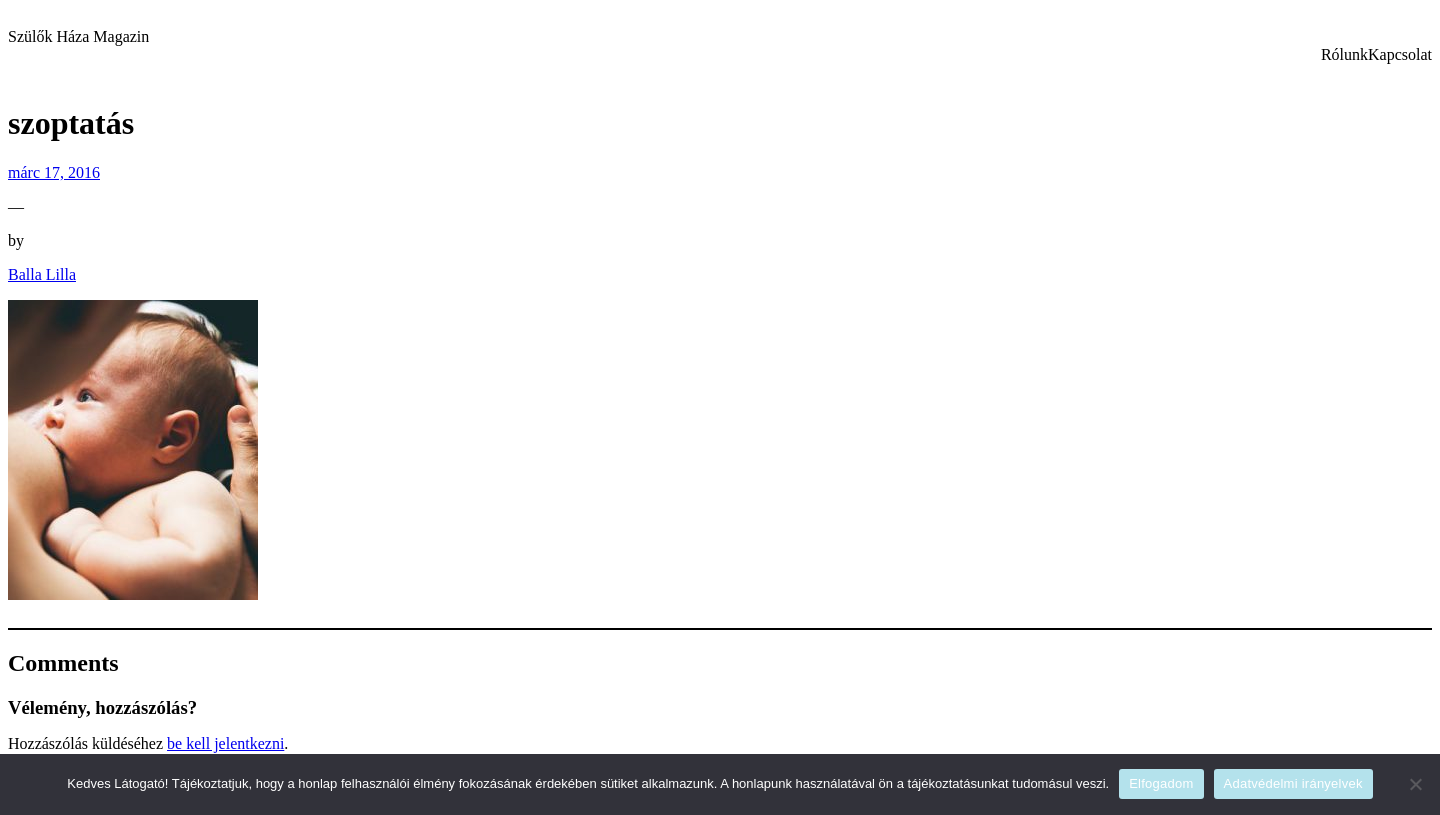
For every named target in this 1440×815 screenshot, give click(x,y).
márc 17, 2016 (54, 172)
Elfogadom (1161, 783)
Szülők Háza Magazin (78, 36)
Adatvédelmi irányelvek (1293, 783)
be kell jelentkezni (225, 743)
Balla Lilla (42, 274)
